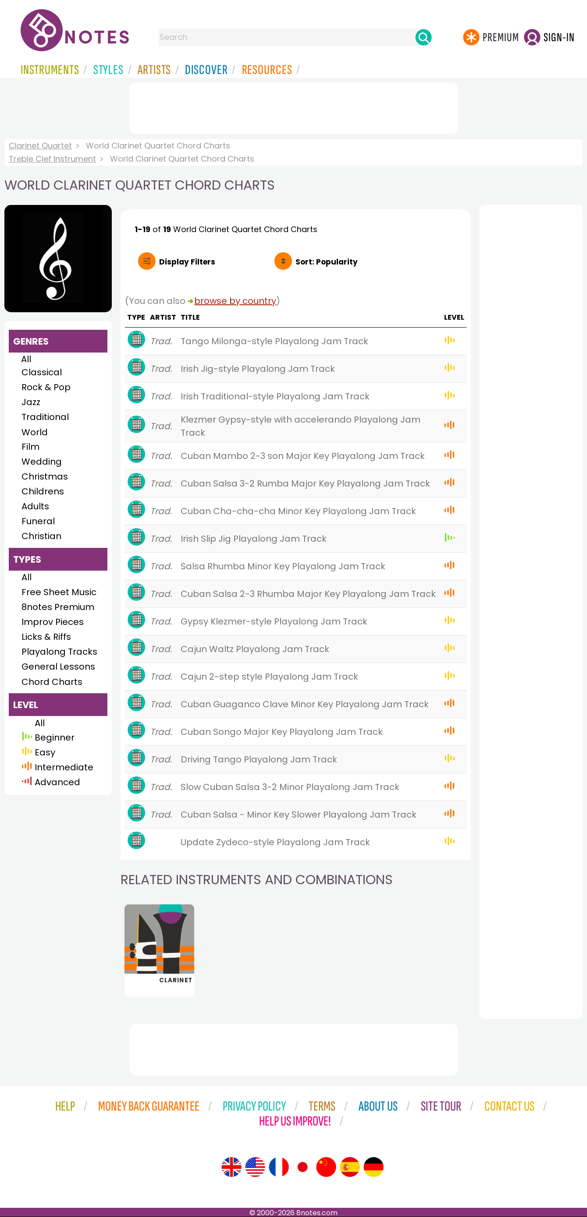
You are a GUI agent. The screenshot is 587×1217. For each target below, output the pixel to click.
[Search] (423, 37)
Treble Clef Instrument (52, 158)
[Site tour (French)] (279, 1167)
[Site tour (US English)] (255, 1167)
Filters (187, 262)
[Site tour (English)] (231, 1167)
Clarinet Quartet (40, 145)
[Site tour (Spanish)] (350, 1167)
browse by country (235, 301)
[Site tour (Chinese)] (326, 1167)
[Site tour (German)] (373, 1167)
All (26, 359)
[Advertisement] (293, 106)
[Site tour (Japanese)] (302, 1167)
